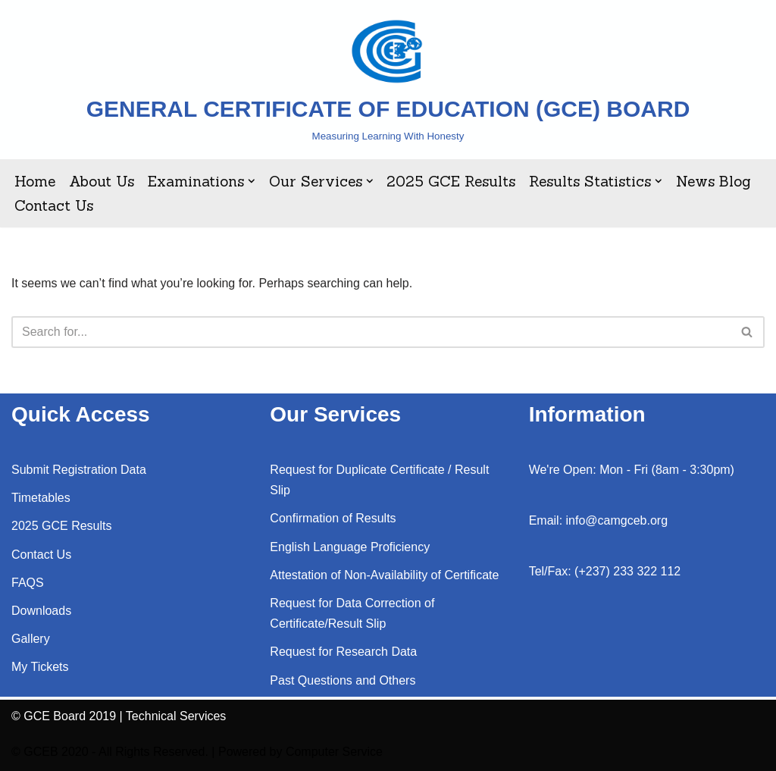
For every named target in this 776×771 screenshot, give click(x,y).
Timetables (40, 497)
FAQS (27, 582)
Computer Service (334, 751)
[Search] (371, 332)
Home (34, 181)
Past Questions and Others (342, 680)
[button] (251, 181)
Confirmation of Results (333, 518)
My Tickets (40, 666)
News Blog (713, 181)
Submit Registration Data (78, 469)
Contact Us (53, 205)
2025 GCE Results (450, 181)
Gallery (30, 638)
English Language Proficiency (350, 547)
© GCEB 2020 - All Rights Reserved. (109, 751)
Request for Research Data (343, 651)
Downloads (41, 610)
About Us (101, 181)
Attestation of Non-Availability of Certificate (384, 575)
